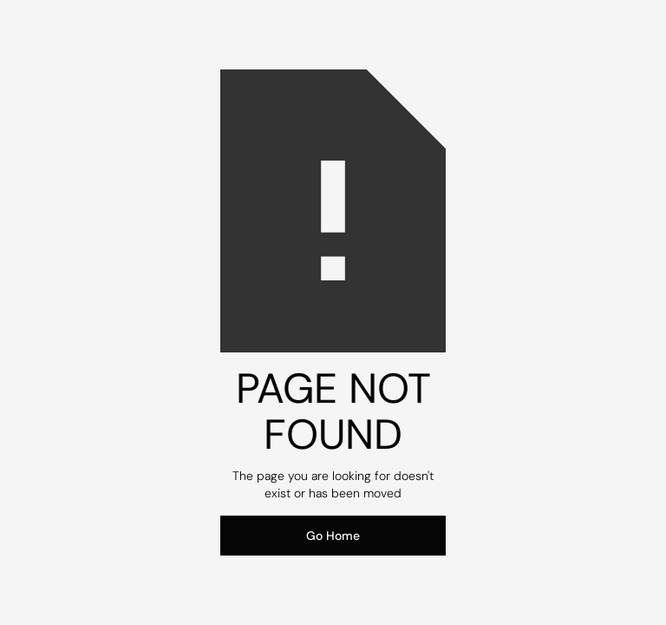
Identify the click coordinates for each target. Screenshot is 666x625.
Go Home (333, 535)
